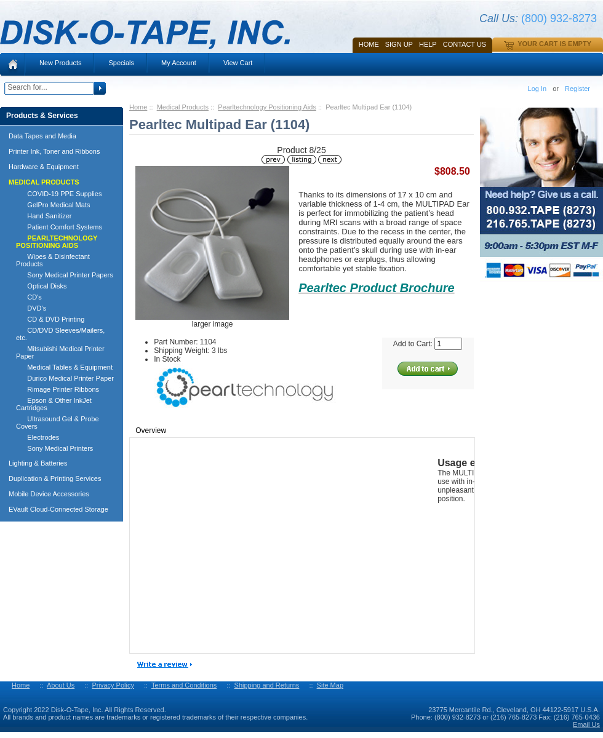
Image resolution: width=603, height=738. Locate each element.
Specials (121, 62)
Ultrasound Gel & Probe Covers (57, 422)
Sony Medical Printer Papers (64, 275)
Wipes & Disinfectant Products (53, 260)
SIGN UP (399, 44)
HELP (428, 44)
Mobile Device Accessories (49, 494)
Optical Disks (41, 286)
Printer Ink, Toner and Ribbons (54, 151)
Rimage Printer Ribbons (57, 389)
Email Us (586, 724)
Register (577, 88)
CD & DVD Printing (50, 319)
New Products (60, 62)
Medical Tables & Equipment (64, 367)
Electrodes (37, 437)
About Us (60, 685)
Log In (537, 88)
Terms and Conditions (184, 685)
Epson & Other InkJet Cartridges (54, 404)
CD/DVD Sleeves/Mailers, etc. (60, 334)
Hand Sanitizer (44, 216)
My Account (178, 62)
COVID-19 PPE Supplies (59, 193)
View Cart (237, 62)
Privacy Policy (113, 685)
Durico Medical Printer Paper (65, 378)
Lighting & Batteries (38, 463)
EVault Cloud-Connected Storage (58, 509)
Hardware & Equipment (44, 166)
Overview (150, 430)
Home (369, 44)
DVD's (31, 308)
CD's (29, 297)
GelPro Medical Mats (53, 204)
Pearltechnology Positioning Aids (267, 107)
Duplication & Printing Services (55, 478)
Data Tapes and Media (42, 136)
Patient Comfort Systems (59, 227)
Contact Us (465, 44)
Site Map (330, 685)
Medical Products (183, 107)
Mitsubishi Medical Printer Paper (60, 352)
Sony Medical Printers (54, 448)
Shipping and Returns (267, 685)
